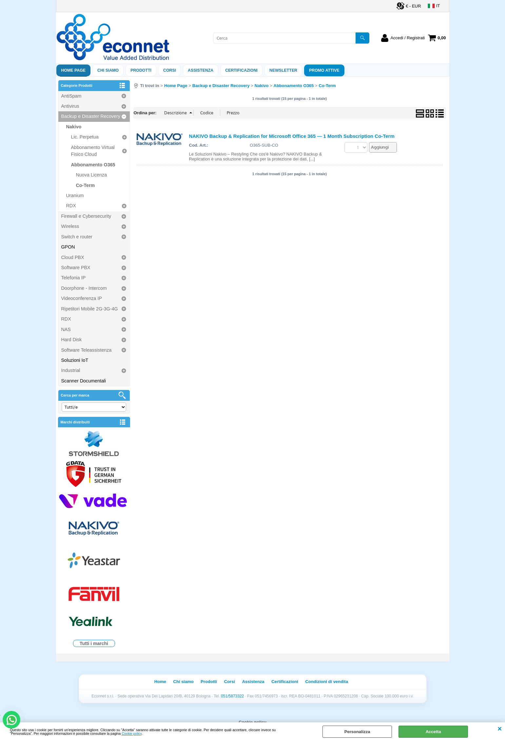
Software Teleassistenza (86, 350)
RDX (71, 205)
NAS (66, 329)
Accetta (433, 731)
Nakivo (74, 126)
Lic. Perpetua (85, 136)
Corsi (169, 70)
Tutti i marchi (94, 643)
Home (160, 681)
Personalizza (357, 731)
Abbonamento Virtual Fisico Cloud (93, 151)
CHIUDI (499, 729)
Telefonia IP (73, 277)
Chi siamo (108, 70)
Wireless (70, 226)
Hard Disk (71, 339)
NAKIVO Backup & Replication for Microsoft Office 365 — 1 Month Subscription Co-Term (292, 136)
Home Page (73, 70)
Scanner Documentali (83, 380)
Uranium (75, 195)
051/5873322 (232, 696)
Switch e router (76, 236)
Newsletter (283, 70)
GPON (68, 247)
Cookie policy (132, 733)
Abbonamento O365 (93, 164)
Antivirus (70, 106)
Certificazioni (241, 70)
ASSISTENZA (200, 70)
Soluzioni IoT (74, 360)
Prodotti (140, 70)
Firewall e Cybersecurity (86, 216)
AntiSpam (71, 96)
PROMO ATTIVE (324, 70)
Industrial (70, 370)
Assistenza (253, 681)
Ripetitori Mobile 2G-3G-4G (89, 308)
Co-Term (85, 185)
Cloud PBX (72, 257)
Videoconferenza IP (81, 298)
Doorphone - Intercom (84, 288)
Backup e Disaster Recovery (90, 116)
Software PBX (75, 267)
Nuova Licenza (91, 174)
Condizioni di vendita (326, 681)
